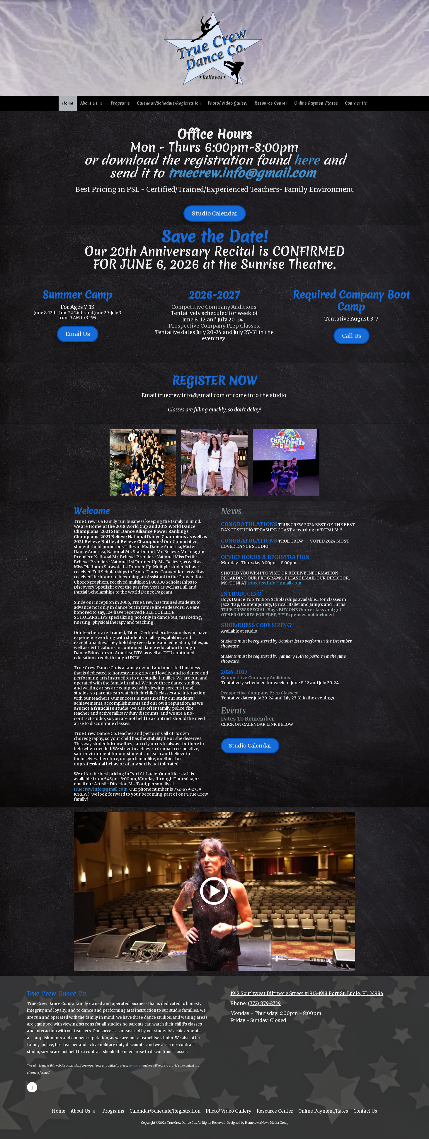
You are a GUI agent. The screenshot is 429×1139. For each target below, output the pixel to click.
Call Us (351, 335)
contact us (135, 1065)
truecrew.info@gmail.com (243, 173)
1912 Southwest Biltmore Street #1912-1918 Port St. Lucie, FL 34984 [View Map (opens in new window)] (306, 993)
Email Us (77, 333)
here (308, 160)
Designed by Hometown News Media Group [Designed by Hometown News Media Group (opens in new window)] (257, 1123)
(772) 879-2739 (264, 1003)
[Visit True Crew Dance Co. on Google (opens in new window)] (32, 1087)
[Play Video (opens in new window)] (214, 891)
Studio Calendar (214, 213)
